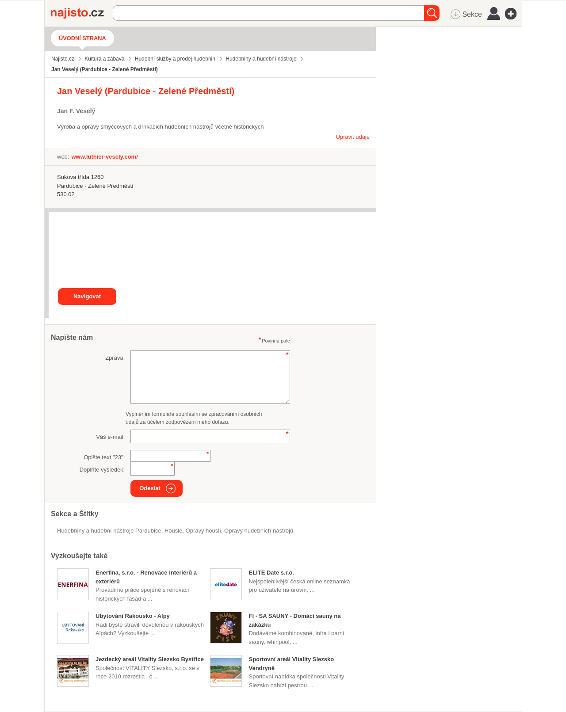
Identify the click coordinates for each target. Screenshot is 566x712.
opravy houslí (203, 530)
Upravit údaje (353, 136)
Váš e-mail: (110, 437)
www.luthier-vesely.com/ (104, 156)
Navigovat (87, 296)
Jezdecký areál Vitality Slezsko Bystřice (150, 659)
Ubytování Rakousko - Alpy (133, 616)
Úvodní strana (82, 38)
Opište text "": (104, 457)
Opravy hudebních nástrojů (258, 530)
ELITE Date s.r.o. (271, 572)
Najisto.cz (82, 13)
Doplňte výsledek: (102, 469)
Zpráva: (115, 357)
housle (173, 530)
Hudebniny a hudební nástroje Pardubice (109, 530)
